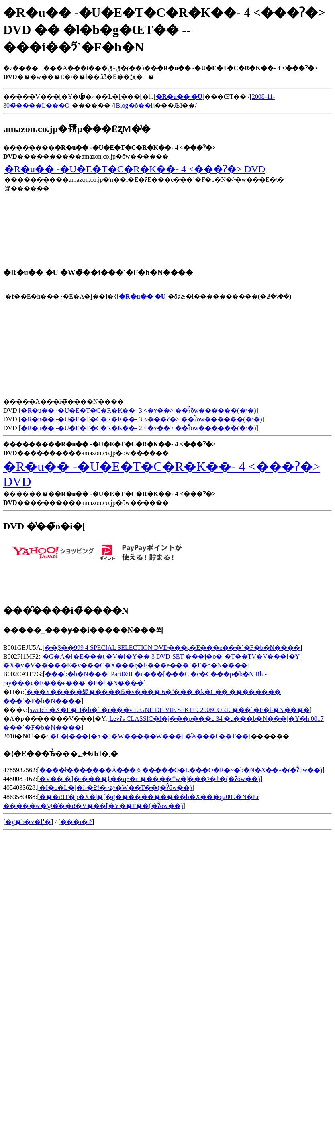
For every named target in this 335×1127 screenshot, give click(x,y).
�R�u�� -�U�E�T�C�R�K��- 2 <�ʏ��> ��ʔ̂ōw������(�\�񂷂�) (138, 428)
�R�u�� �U (142, 296)
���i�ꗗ (76, 821)
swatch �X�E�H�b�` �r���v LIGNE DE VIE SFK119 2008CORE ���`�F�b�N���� (170, 709)
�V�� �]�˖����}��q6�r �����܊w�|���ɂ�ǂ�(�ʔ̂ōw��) (149, 778)
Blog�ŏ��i (134, 105)
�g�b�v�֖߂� (28, 821)
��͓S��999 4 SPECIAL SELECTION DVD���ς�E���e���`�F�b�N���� (172, 647)
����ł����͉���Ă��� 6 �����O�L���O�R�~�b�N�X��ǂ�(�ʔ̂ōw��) (181, 770)
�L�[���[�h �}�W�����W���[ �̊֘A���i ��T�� (149, 736)
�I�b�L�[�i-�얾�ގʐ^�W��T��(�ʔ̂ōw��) (115, 787)
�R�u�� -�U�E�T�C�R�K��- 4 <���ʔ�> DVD (134, 169)
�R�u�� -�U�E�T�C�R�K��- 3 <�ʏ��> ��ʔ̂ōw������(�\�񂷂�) (138, 410)
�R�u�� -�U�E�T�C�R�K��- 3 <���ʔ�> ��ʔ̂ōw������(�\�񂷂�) (141, 419)
